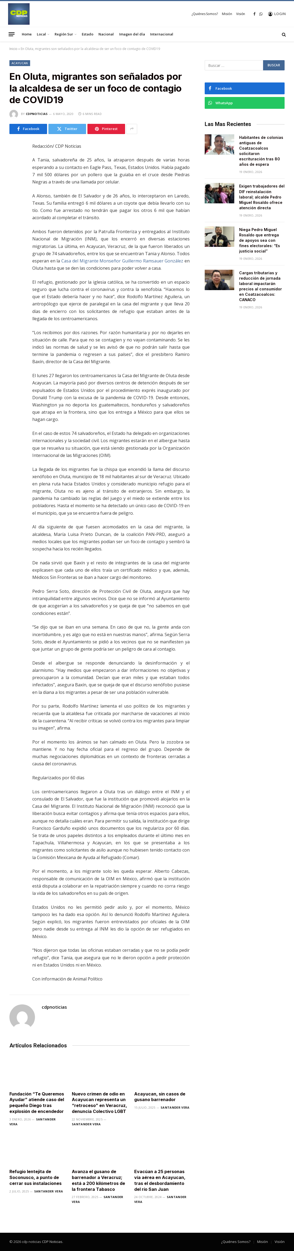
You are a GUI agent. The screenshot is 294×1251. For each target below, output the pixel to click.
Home (27, 34)
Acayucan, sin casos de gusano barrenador (159, 1096)
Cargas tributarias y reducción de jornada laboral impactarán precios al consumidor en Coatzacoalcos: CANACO (260, 286)
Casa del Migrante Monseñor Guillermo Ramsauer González (122, 261)
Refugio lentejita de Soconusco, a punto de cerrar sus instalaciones (35, 1177)
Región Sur (64, 34)
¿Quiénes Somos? (205, 14)
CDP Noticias (52, 1241)
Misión (227, 14)
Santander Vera (86, 1124)
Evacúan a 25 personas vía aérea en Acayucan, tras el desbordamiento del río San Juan (159, 1180)
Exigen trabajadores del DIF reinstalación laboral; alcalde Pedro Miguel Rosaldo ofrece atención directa (262, 197)
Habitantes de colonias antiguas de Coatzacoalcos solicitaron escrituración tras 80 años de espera (261, 151)
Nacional (106, 34)
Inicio (13, 48)
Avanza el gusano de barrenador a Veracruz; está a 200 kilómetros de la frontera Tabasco (98, 1180)
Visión (240, 14)
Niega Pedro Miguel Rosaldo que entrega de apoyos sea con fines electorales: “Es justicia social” (259, 240)
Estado (87, 34)
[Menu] (12, 34)
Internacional (161, 34)
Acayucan (20, 63)
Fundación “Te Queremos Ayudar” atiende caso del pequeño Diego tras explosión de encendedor (36, 1102)
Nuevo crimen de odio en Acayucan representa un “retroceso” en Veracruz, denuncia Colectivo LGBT (99, 1102)
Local (41, 34)
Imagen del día (132, 34)
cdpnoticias (37, 114)
